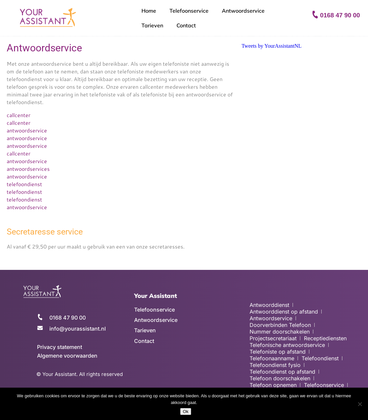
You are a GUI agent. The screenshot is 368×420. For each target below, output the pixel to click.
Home (148, 10)
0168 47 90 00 (340, 15)
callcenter (18, 115)
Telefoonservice (189, 10)
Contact (186, 25)
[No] (359, 404)
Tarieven (152, 25)
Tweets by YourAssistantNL (272, 46)
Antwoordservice (243, 10)
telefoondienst (24, 184)
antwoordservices (28, 168)
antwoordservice (27, 130)
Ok (186, 411)
